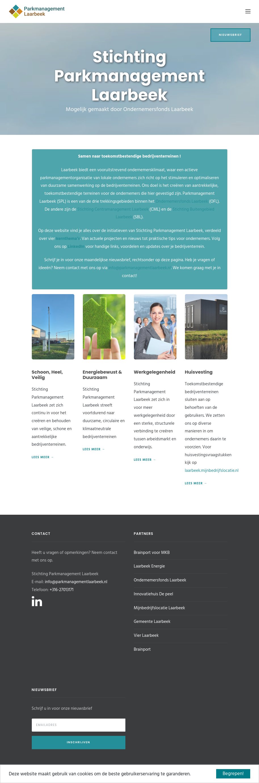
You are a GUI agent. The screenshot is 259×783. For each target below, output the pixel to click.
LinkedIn (76, 246)
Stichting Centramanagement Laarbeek (113, 209)
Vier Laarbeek (146, 635)
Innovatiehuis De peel (153, 594)
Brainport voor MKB (152, 552)
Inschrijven (78, 742)
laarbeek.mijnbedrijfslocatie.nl (212, 470)
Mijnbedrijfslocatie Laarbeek (159, 608)
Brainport (142, 649)
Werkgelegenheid (154, 372)
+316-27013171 (61, 590)
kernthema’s (68, 238)
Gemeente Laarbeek (152, 621)
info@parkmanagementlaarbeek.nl (139, 268)
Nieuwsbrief (230, 35)
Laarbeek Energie (149, 566)
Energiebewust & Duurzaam (102, 375)
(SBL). (137, 217)
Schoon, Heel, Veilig (47, 375)
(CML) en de (160, 209)
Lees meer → (43, 457)
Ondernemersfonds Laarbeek (182, 201)
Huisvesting (199, 372)
